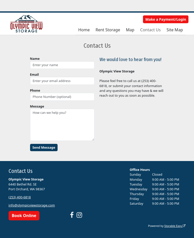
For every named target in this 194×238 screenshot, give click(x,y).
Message (37, 106)
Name (35, 58)
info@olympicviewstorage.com (32, 205)
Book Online (24, 215)
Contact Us (150, 30)
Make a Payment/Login (166, 19)
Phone (35, 90)
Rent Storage (107, 30)
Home (84, 30)
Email (34, 74)
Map (130, 30)
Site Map (174, 30)
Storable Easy (174, 226)
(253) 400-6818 (20, 197)
